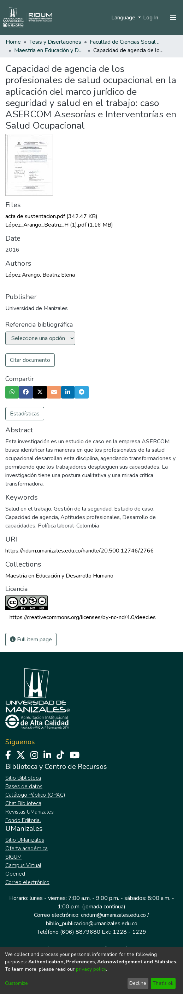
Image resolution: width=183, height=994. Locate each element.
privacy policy (91, 969)
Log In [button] (151, 17)
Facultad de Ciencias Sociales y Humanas (125, 42)
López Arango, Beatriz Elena (40, 275)
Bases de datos (23, 786)
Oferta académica (26, 848)
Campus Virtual (23, 865)
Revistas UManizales (29, 811)
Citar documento (30, 360)
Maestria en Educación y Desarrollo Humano (49, 50)
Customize (16, 983)
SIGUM (13, 856)
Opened (15, 873)
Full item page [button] (31, 639)
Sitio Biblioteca (23, 778)
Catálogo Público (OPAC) (35, 794)
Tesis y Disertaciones (55, 42)
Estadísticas (25, 414)
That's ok (163, 983)
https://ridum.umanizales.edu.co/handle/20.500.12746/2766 (79, 551)
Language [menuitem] (124, 17)
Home (13, 42)
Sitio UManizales (24, 840)
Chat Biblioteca (23, 803)
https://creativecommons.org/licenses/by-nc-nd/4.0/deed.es (82, 617)
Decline (137, 983)
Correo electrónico (27, 882)
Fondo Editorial (23, 820)
